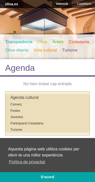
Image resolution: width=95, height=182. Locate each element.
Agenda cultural (24, 97)
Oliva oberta (16, 50)
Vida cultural (45, 50)
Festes (15, 110)
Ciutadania (79, 41)
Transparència (18, 41)
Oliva (42, 41)
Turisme (70, 50)
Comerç (16, 104)
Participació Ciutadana (26, 123)
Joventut (16, 117)
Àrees (58, 41)
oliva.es (11, 4)
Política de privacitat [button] (27, 162)
